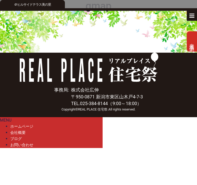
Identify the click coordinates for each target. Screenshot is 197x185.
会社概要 (18, 132)
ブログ (16, 138)
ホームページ (21, 126)
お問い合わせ (21, 145)
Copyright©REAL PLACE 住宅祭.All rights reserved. (99, 109)
